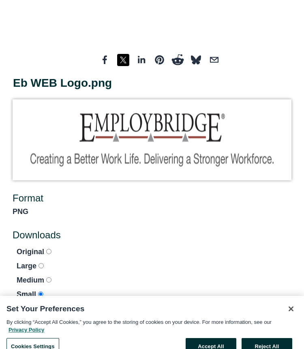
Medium (34, 280)
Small (30, 294)
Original (34, 252)
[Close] (291, 312)
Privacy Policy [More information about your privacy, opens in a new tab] (26, 333)
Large (30, 266)
